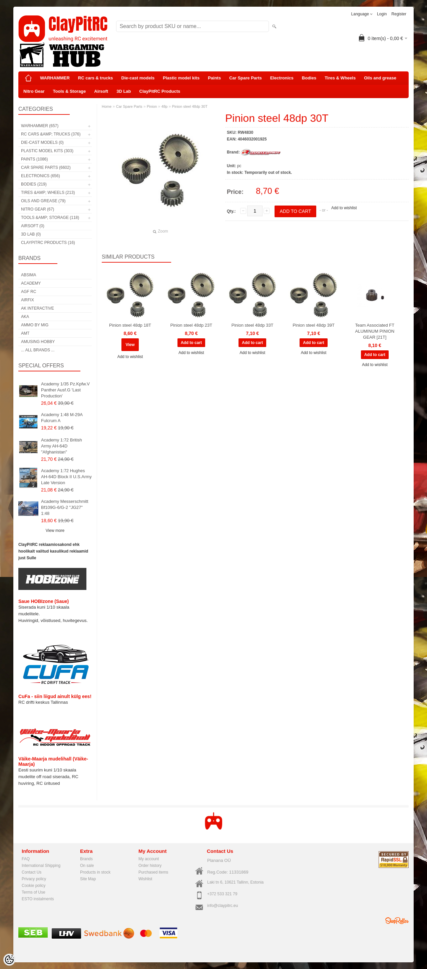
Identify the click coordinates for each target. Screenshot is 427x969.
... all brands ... (37, 350)
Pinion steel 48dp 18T (130, 325)
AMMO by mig (34, 325)
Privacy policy (34, 879)
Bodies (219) (34, 184)
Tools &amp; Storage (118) (50, 217)
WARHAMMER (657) (39, 125)
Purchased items (153, 872)
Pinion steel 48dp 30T (189, 106)
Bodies (309, 77)
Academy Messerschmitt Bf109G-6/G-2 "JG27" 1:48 (64, 507)
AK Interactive (37, 308)
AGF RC (28, 291)
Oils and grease (380, 77)
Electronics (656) (40, 176)
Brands (86, 859)
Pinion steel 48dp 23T (191, 325)
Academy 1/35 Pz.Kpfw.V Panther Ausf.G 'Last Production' (65, 389)
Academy (31, 283)
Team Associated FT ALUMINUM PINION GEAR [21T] (374, 331)
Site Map (88, 879)
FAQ (26, 859)
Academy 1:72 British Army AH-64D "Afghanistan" (61, 445)
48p (164, 106)
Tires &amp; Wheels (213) (48, 192)
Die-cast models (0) (42, 142)
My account (148, 859)
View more (55, 530)
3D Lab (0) (31, 234)
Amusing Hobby (38, 341)
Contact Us (31, 872)
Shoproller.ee (397, 920)
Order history (149, 865)
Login (382, 14)
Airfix (27, 300)
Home (106, 106)
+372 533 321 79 (222, 894)
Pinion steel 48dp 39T (314, 325)
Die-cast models (138, 77)
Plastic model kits (181, 77)
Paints (214, 77)
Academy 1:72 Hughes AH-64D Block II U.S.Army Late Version (66, 476)
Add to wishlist (344, 208)
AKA (25, 316)
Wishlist (145, 879)
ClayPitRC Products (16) (48, 242)
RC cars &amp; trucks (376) (50, 134)
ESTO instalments (38, 899)
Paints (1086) (34, 159)
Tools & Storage (69, 91)
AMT (25, 333)
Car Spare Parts (245, 77)
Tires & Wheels (340, 77)
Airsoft (101, 91)
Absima (28, 275)
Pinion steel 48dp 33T (253, 325)
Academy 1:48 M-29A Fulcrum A (61, 417)
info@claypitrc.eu (222, 905)
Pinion (152, 106)
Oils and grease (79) (43, 201)
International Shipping (41, 865)
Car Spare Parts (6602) (46, 167)
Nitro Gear (34, 91)
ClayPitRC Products (159, 91)
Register (398, 14)
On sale (87, 865)
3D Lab (123, 91)
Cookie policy (33, 885)
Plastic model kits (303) (47, 150)
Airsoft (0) (32, 226)
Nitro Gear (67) (37, 209)
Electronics (282, 77)
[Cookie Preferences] (9, 960)
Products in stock (95, 872)
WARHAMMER (55, 77)
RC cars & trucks (95, 77)
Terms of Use (33, 892)
